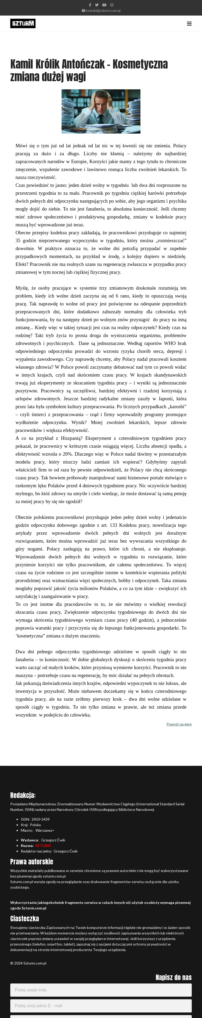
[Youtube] (104, 5)
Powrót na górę (179, 724)
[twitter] (97, 5)
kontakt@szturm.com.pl (103, 11)
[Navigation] (189, 23)
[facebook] (90, 5)
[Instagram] (111, 5)
